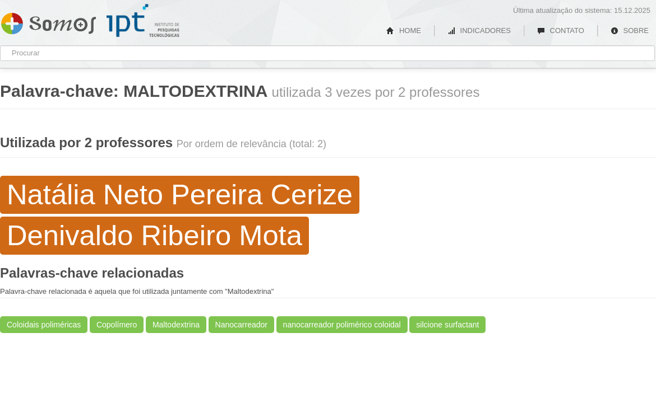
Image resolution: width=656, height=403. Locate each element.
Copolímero (116, 324)
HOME (403, 30)
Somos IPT (48, 21)
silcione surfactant (447, 324)
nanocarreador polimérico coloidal (342, 324)
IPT (143, 21)
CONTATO (560, 30)
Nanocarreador (241, 324)
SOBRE (630, 30)
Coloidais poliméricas (44, 324)
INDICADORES (479, 30)
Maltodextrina (176, 324)
